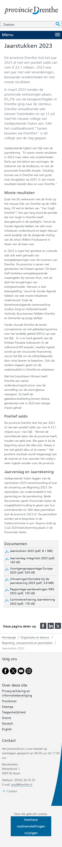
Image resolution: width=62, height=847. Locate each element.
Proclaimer (9, 701)
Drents (6, 718)
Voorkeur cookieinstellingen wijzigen (31, 826)
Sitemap (7, 707)
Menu (7, 35)
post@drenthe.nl (21, 784)
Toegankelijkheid (14, 712)
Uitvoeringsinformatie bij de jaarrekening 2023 (32, 581)
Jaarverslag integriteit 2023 (32, 560)
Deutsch (7, 723)
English (7, 729)
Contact (12, 791)
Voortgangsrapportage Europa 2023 (31, 570)
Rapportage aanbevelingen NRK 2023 (32, 591)
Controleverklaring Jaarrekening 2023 (32, 601)
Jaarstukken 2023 (31, 551)
